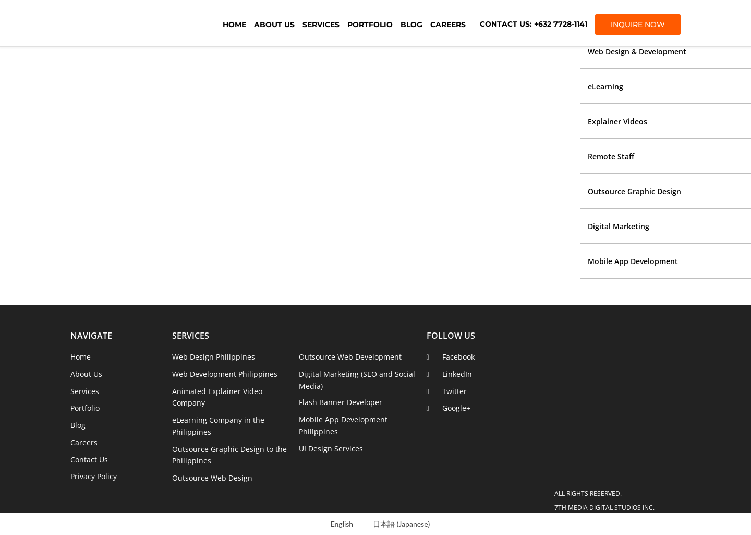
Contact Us (89, 460)
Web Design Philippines (213, 357)
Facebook (458, 357)
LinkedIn (457, 374)
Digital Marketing (618, 226)
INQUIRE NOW (638, 24)
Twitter (454, 391)
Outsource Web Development (350, 357)
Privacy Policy (93, 476)
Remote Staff (611, 156)
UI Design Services (331, 449)
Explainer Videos (617, 121)
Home (234, 24)
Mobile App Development (633, 261)
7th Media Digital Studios (127, 23)
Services (321, 24)
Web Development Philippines (224, 374)
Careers (448, 24)
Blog (411, 24)
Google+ (456, 408)
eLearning (605, 86)
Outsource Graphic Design (634, 191)
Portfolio (370, 24)
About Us (274, 24)
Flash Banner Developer (340, 402)
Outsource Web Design (212, 478)
